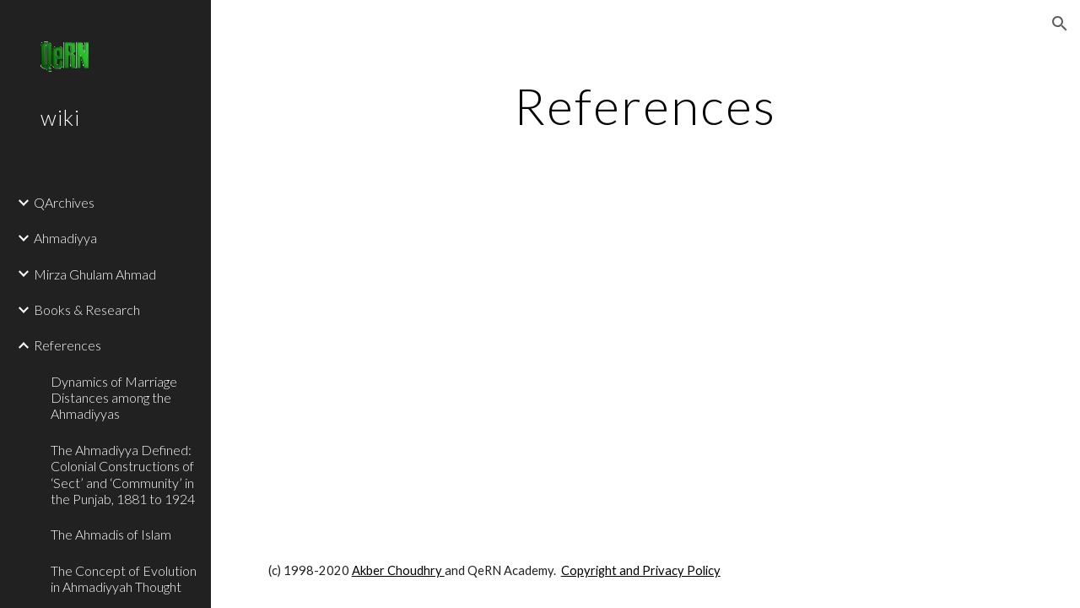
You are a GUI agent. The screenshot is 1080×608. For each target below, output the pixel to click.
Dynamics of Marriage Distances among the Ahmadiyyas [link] (114, 397)
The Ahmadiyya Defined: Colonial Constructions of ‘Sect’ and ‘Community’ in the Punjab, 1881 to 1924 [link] (123, 474)
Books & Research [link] (87, 309)
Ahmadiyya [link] (65, 238)
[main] (645, 105)
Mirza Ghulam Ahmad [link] (95, 274)
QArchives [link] (64, 202)
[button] (1060, 23)
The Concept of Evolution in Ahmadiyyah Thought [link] (124, 578)
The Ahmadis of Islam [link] (111, 534)
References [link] (67, 345)
